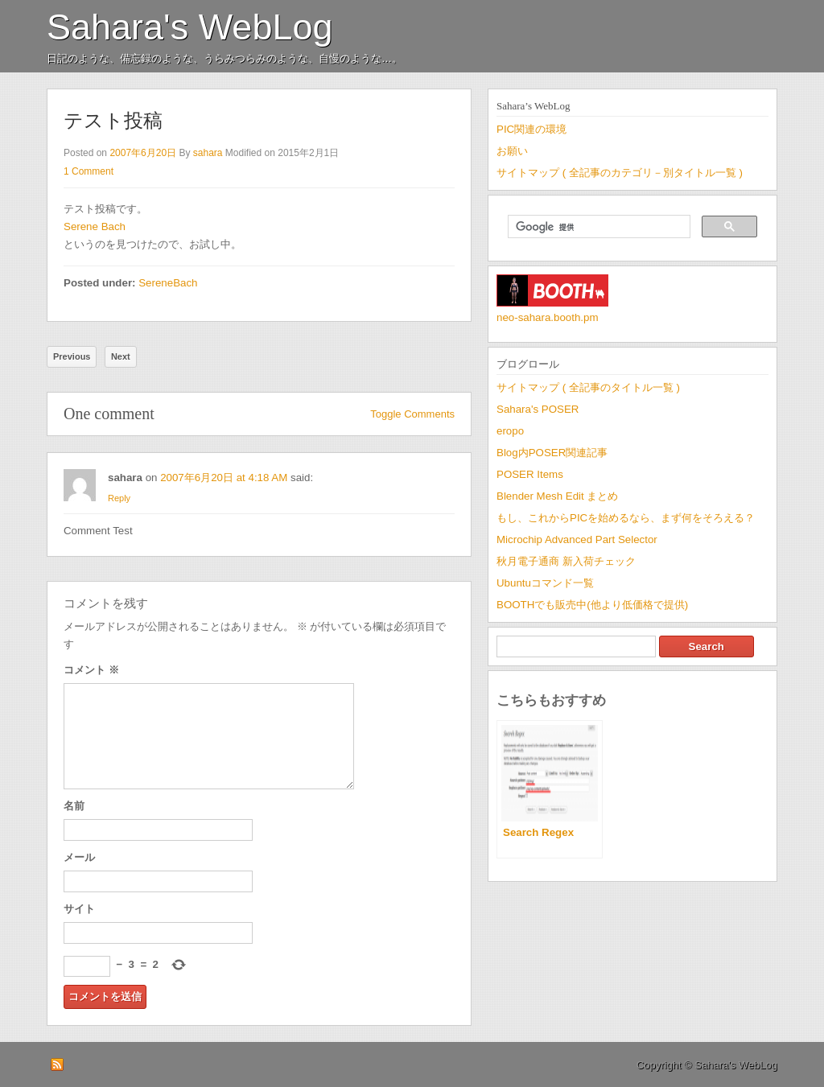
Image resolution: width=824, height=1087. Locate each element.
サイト (79, 909)
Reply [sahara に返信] (119, 498)
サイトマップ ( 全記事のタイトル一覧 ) (588, 387)
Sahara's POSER (537, 409)
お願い (512, 151)
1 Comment (88, 171)
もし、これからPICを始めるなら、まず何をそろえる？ (625, 518)
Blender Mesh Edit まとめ (557, 496)
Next (120, 356)
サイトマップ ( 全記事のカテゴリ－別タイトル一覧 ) (619, 173)
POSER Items (529, 474)
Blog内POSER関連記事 (552, 453)
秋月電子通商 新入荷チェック (566, 561)
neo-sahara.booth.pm (547, 317)
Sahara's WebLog (190, 26)
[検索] (597, 227)
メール (79, 857)
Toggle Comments (412, 414)
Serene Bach (95, 226)
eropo (510, 431)
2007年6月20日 (142, 153)
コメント (91, 670)
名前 (74, 806)
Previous (71, 356)
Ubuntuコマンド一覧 (545, 583)
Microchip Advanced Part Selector (576, 539)
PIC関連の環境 (531, 129)
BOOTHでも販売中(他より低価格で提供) (592, 605)
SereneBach (167, 283)
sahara (208, 153)
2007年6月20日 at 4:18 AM (223, 477)
